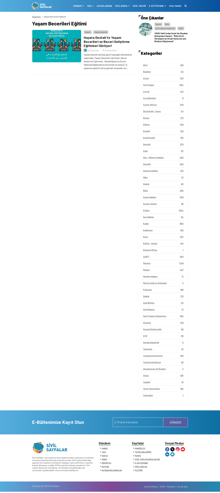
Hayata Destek (100, 31)
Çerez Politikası (151, 488)
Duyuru (87, 31)
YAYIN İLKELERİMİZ (143, 452)
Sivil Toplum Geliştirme (165, 28)
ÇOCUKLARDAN (104, 5)
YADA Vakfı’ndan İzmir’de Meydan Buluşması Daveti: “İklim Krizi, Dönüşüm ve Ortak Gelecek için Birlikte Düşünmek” (171, 37)
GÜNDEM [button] (77, 5)
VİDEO (104, 459)
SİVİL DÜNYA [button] (121, 5)
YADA (181, 28)
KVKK (162, 488)
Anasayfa (36, 16)
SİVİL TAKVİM (138, 5)
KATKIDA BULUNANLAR (112, 470)
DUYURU (105, 467)
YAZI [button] (89, 5)
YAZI (104, 452)
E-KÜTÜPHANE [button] (156, 5)
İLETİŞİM (139, 470)
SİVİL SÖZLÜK (141, 467)
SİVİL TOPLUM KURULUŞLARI (147, 459)
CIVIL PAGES (175, 5)
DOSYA (105, 456)
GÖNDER (175, 422)
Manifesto (171, 488)
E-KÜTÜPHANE (141, 463)
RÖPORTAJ (106, 463)
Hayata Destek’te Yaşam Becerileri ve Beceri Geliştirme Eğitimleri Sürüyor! (106, 41)
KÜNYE (138, 456)
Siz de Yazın (183, 488)
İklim (167, 24)
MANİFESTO (140, 448)
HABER (105, 448)
